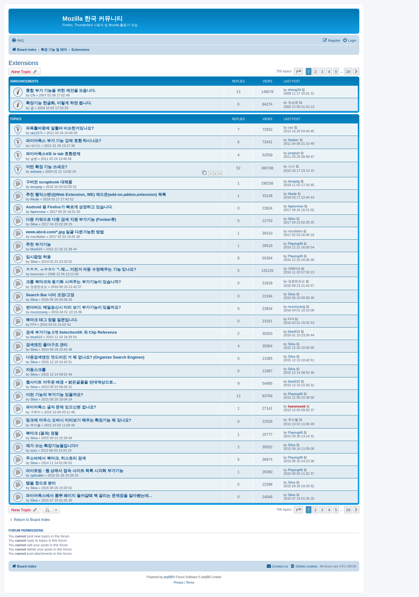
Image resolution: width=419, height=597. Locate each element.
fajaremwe (38, 211)
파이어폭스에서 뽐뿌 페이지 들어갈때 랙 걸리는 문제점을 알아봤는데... (89, 495)
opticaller (37, 475)
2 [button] (315, 71)
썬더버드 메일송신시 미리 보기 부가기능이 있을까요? (73, 307)
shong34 (294, 90)
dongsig (36, 187)
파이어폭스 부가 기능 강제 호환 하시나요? (63, 140)
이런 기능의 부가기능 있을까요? (54, 394)
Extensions (23, 63)
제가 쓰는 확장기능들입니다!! (52, 445)
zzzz (33, 450)
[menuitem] (18, 40)
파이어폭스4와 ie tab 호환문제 (53, 153)
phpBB (168, 577)
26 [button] (348, 71)
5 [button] (336, 71)
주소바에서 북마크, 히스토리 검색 (56, 458)
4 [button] (329, 71)
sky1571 (36, 133)
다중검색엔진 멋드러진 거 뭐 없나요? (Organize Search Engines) (85, 357)
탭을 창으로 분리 (41, 483)
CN (32, 95)
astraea (36, 171)
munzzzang (39, 312)
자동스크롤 (36, 369)
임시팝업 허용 (38, 257)
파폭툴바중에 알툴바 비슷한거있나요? (60, 128)
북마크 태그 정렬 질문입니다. (52, 320)
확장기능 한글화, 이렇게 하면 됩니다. (59, 103)
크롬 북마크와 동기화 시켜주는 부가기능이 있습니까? (73, 281)
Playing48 (295, 243)
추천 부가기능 (38, 244)
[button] (298, 71)
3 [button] (322, 71)
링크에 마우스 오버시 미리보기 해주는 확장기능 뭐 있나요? (78, 420)
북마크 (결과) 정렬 (42, 433)
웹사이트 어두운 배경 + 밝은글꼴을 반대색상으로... (71, 382)
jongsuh (294, 153)
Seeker (293, 140)
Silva (34, 224)
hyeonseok (296, 406)
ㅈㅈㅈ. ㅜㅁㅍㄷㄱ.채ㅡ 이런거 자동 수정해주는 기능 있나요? (81, 269)
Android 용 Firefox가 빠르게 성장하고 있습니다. (69, 207)
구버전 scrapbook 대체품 (49, 182)
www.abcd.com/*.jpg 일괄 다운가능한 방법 (65, 232)
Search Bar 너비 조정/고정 (50, 295)
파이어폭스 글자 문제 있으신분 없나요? (61, 407)
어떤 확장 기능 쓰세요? (46, 167)
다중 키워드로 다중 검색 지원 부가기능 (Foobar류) (71, 219)
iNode (34, 199)
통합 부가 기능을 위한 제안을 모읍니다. (61, 90)
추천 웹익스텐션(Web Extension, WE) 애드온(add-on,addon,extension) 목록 (96, 194)
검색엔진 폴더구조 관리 (47, 344)
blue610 (36, 249)
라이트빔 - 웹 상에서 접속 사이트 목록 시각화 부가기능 (74, 470)
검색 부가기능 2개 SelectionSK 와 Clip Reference (71, 332)
